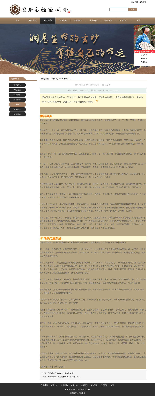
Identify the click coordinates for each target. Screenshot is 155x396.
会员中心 (78, 20)
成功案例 (93, 20)
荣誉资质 (108, 20)
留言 (139, 20)
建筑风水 (17, 95)
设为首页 (142, 2)
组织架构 (63, 20)
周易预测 (17, 100)
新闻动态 (17, 109)
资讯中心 (48, 20)
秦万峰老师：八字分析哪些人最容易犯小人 (64, 377)
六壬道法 (17, 90)
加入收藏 (134, 2)
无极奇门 (17, 105)
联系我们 (123, 20)
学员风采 (17, 85)
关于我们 (33, 20)
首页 (17, 20)
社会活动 (17, 114)
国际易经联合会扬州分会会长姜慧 (60, 373)
